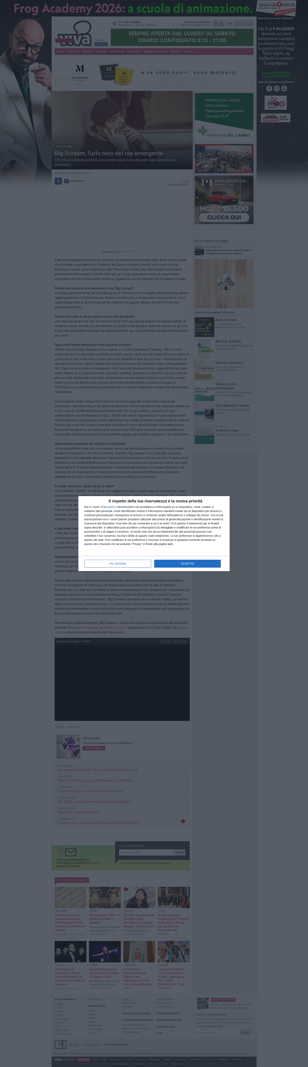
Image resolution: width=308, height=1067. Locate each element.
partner (111, 507)
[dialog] (154, 533)
